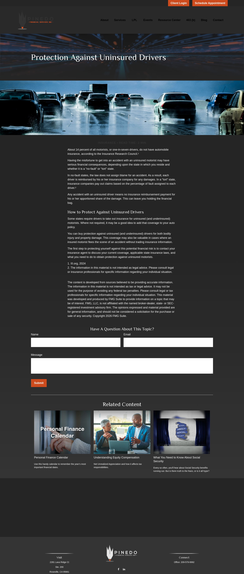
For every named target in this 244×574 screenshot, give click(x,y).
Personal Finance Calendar (51, 457)
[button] (104, 20)
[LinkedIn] (124, 567)
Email (127, 334)
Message (36, 354)
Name (34, 334)
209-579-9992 (187, 562)
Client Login (179, 3)
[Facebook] (118, 567)
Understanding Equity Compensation (116, 457)
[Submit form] (39, 383)
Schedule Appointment (210, 3)
